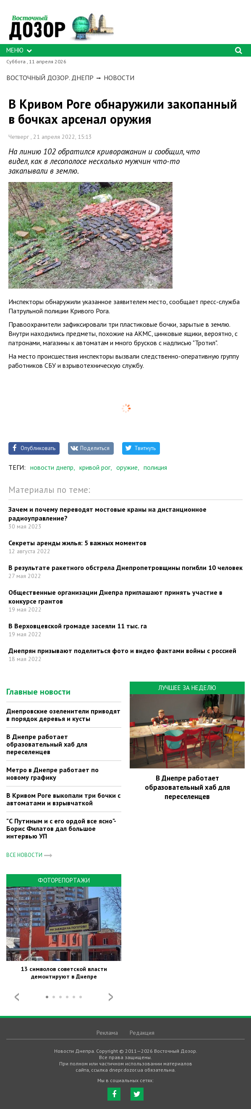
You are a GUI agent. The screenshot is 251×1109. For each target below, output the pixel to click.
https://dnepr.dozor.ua (60, 24)
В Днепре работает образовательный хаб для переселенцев (46, 744)
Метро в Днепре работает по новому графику (52, 773)
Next (111, 997)
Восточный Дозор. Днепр (50, 77)
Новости (119, 77)
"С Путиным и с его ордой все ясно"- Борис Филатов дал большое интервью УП (61, 828)
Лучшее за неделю (187, 688)
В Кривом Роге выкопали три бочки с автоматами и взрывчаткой (63, 799)
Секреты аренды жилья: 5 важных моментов (77, 543)
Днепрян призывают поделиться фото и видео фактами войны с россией (122, 650)
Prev (17, 997)
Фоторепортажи (64, 880)
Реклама (107, 1032)
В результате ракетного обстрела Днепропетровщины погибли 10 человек (125, 567)
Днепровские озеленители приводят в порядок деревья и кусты (63, 715)
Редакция (142, 1032)
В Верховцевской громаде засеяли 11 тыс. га (77, 626)
